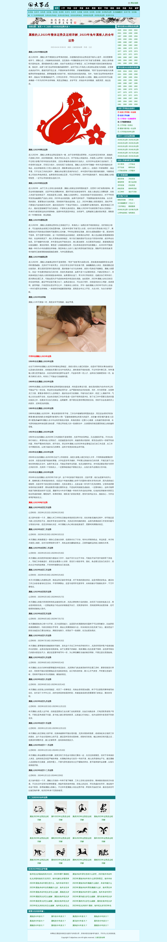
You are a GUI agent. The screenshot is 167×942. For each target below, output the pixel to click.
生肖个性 (127, 12)
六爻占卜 (131, 203)
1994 (136, 36)
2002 (136, 30)
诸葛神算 (121, 182)
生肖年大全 (110, 15)
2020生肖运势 (123, 149)
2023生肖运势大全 (60, 27)
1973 (119, 54)
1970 (136, 54)
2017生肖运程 (133, 153)
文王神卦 (121, 192)
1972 (125, 54)
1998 (136, 33)
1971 (130, 54)
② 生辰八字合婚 (123, 115)
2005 (119, 30)
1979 (130, 48)
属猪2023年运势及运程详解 (103, 860)
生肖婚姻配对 (118, 12)
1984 (125, 45)
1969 (119, 57)
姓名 (87, 8)
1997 (119, 36)
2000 (125, 33)
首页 (57, 8)
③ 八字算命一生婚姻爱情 (127, 119)
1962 (136, 60)
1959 (130, 63)
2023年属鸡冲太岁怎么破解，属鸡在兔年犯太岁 (92, 901)
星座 (94, 8)
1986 (136, 42)
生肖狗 (92, 12)
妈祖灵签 (121, 188)
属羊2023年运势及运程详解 (103, 838)
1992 (125, 39)
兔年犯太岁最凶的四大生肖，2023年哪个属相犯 (49, 874)
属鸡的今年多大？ (58, 925)
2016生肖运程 (123, 156)
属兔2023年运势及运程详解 (103, 816)
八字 (63, 8)
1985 (119, 45)
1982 (136, 45)
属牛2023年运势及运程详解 (60, 816)
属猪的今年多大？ (101, 925)
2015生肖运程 (133, 156)
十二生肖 (47, 27)
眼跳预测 (131, 206)
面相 (112, 8)
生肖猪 (98, 12)
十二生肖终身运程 (37, 15)
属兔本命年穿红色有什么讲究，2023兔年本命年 (92, 874)
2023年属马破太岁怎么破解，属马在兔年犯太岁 (92, 896)
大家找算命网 (100, 937)
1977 (119, 51)
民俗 (69, 8)
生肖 (75, 8)
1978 (136, 48)
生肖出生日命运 (63, 15)
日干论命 (121, 167)
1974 (136, 51)
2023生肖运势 (133, 143)
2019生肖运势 (133, 149)
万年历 (130, 200)
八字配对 (131, 171)
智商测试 (131, 213)
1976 (125, 51)
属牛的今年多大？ (58, 916)
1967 (130, 57)
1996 (125, 36)
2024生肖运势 (123, 143)
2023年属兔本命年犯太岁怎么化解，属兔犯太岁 (49, 892)
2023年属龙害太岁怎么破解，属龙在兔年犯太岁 (49, 901)
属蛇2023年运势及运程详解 (60, 838)
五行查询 (121, 164)
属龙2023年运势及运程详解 (39, 838)
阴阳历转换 (122, 200)
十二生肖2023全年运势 (37, 797)
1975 (130, 51)
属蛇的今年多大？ (58, 921)
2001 (119, 33)
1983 (130, 45)
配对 (100, 8)
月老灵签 (131, 179)
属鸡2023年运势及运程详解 (60, 860)
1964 (125, 60)
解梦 (137, 8)
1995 (130, 36)
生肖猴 (79, 12)
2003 (130, 30)
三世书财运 (122, 206)
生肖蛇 (61, 12)
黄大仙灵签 (132, 182)
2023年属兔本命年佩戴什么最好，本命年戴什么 (92, 883)
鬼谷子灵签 (132, 192)
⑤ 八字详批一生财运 (125, 125)
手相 (106, 8)
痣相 (118, 8)
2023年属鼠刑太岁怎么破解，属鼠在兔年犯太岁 (49, 896)
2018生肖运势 (123, 153)
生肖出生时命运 (76, 15)
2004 (125, 30)
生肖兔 (49, 12)
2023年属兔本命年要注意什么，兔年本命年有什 (49, 883)
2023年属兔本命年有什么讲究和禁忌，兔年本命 (92, 879)
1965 (119, 60)
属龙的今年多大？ (37, 921)
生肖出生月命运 (51, 15)
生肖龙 (55, 12)
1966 (136, 57)
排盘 (124, 8)
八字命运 (131, 164)
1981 (119, 48)
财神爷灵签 (132, 188)
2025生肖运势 (100, 15)
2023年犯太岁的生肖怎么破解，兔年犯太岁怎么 (49, 906)
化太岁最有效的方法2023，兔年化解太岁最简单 (49, 879)
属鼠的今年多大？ (37, 916)
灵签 (81, 8)
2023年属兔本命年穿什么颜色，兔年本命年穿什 (92, 892)
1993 (119, 39)
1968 (125, 57)
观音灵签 (121, 179)
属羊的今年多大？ (101, 921)
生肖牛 (36, 12)
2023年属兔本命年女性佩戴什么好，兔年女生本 (49, 887)
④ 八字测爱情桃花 (124, 122)
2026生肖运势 (88, 15)
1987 (130, 42)
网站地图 (134, 3)
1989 (119, 42)
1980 (125, 48)
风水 (130, 8)
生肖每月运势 (107, 12)
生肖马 (67, 12)
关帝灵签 (121, 185)
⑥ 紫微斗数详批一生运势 (127, 128)
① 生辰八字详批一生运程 (127, 112)
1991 (130, 39)
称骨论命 (131, 167)
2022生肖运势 (123, 146)
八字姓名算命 (122, 171)
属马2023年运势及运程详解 (82, 838)
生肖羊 (73, 12)
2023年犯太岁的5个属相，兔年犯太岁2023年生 (91, 906)
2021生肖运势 (133, 146)
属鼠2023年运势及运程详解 (39, 816)
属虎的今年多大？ (79, 916)
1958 (136, 63)
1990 (136, 39)
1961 (119, 63)
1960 (125, 63)
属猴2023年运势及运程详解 (39, 860)
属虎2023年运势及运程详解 (82, 816)
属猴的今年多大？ (37, 925)
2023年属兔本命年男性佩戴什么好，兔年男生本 (92, 887)
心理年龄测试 (122, 213)
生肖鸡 (85, 12)
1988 (125, 42)
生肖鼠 (30, 12)
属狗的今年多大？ (79, 925)
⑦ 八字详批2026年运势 (126, 132)
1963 (130, 60)
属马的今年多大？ (79, 921)
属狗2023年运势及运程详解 (82, 860)
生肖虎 (42, 12)
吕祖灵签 (131, 185)
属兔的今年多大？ (101, 916)
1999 (130, 33)
